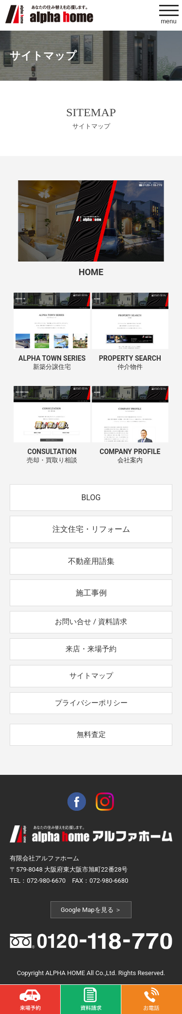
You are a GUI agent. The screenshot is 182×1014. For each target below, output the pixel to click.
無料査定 (91, 734)
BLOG (91, 497)
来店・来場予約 (91, 649)
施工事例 (91, 592)
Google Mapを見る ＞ (91, 909)
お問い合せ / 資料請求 (91, 621)
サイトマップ (91, 675)
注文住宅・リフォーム (91, 529)
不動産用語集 (91, 561)
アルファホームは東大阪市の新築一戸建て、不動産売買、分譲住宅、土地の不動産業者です (49, 14)
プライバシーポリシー (91, 703)
